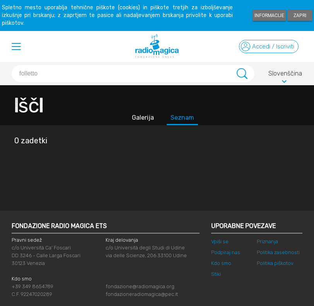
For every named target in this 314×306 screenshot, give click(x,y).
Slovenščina (285, 75)
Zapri (300, 15)
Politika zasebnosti (278, 252)
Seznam (182, 117)
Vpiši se (220, 241)
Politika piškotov (275, 263)
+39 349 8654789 (32, 286)
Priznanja (267, 241)
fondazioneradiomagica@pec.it (142, 294)
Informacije (269, 15)
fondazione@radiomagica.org (140, 286)
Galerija (143, 117)
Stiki (216, 274)
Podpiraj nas (225, 252)
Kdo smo (221, 263)
